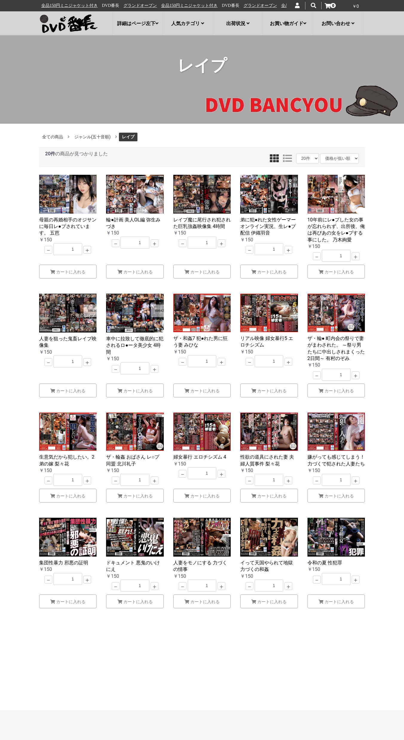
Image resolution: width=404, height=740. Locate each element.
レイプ (128, 136)
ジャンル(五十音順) (92, 136)
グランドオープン (59, 5)
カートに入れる (67, 271)
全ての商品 (52, 136)
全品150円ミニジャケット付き (108, 5)
